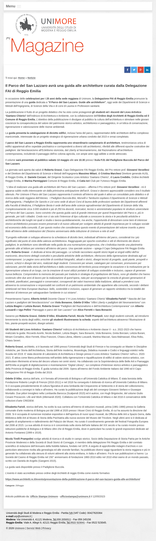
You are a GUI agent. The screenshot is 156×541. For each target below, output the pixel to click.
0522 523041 (77, 522)
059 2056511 (64, 519)
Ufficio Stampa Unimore (44, 496)
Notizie (31, 77)
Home (21, 77)
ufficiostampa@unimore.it (75, 496)
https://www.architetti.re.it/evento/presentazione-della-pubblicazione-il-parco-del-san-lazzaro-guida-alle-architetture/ (72, 479)
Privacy (46, 528)
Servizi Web (33, 528)
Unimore (20, 528)
